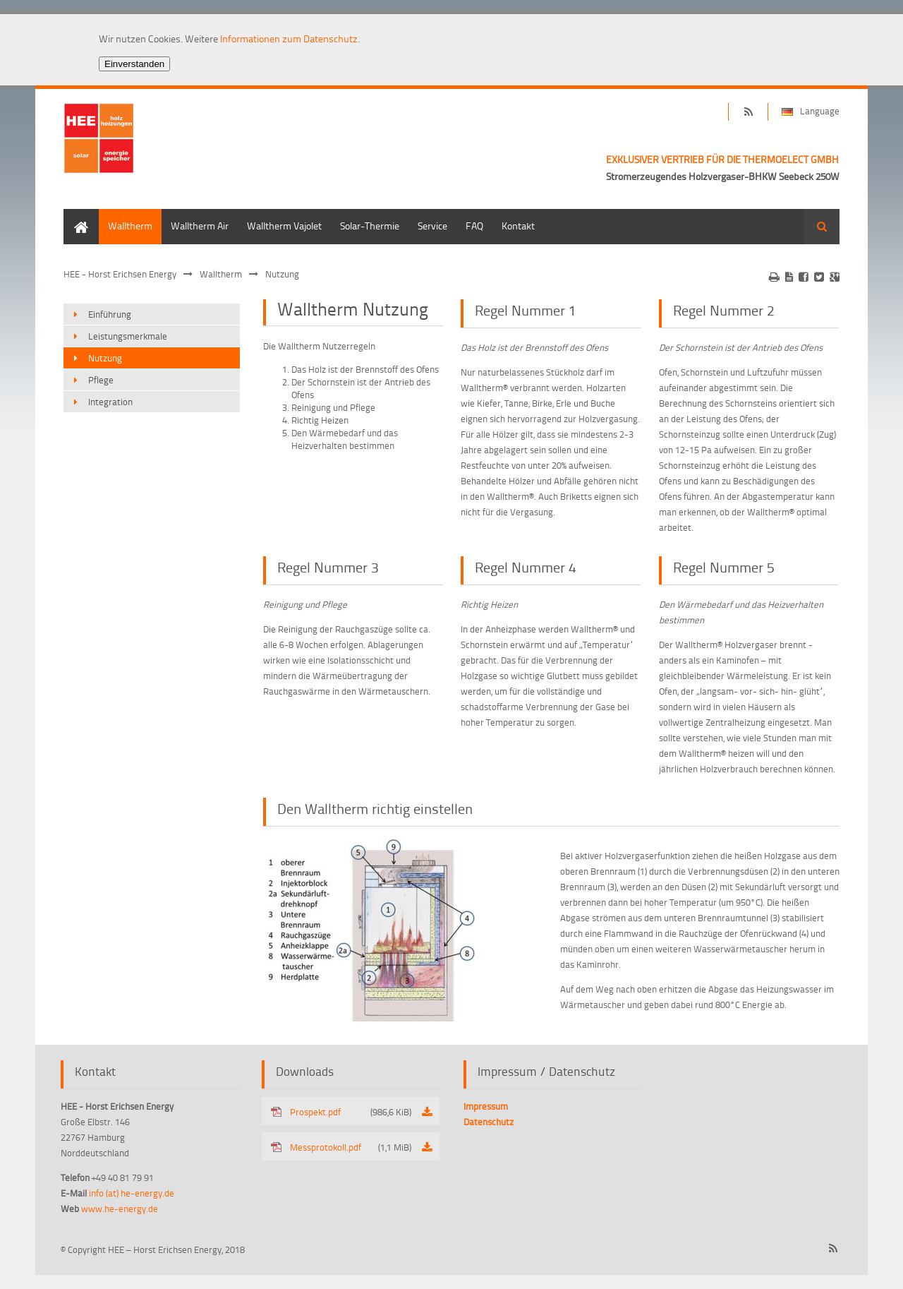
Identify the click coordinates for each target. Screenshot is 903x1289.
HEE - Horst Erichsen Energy (119, 274)
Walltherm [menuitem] (130, 225)
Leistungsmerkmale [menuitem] (127, 336)
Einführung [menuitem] (109, 314)
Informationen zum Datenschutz (289, 38)
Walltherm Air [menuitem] (200, 225)
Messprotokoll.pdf (350, 1147)
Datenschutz (488, 1121)
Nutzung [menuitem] (105, 358)
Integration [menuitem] (110, 401)
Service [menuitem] (432, 225)
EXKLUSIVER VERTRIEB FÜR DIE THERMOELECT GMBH (722, 159)
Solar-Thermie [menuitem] (369, 225)
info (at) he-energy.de (131, 1193)
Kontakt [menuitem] (518, 225)
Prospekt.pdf (350, 1111)
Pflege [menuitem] (101, 379)
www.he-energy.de (119, 1208)
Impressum (485, 1106)
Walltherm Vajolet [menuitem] (284, 225)
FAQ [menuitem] (474, 225)
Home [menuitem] (76, 215)
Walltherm (221, 274)
